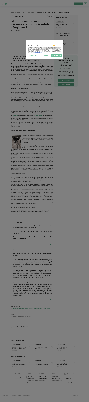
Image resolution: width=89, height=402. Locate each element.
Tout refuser (46, 55)
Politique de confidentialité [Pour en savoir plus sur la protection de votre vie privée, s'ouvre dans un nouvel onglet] (37, 52)
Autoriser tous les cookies (56, 55)
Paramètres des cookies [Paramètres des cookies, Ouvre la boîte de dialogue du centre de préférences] (33, 55)
